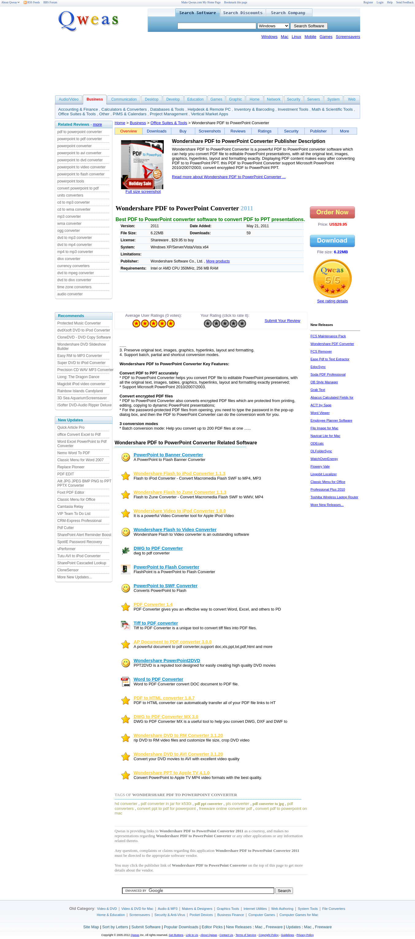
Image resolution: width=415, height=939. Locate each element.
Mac (284, 36)
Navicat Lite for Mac (325, 436)
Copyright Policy (269, 935)
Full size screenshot (143, 191)
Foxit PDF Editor (70, 492)
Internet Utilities (255, 908)
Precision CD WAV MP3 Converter (85, 370)
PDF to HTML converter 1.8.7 (164, 698)
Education (195, 99)
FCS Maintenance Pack (328, 336)
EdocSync (318, 367)
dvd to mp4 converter (74, 245)
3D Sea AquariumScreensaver (82, 398)
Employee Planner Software (331, 420)
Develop (173, 99)
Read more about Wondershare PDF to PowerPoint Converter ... (229, 176)
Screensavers (348, 36)
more (97, 124)
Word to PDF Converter (158, 679)
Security (293, 99)
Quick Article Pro (71, 427)
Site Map (91, 927)
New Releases (239, 927)
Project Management (169, 114)
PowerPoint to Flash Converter (166, 567)
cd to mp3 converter (73, 202)
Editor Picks (212, 927)
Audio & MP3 (167, 908)
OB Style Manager (324, 382)
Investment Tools (293, 109)
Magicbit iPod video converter (81, 384)
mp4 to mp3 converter (75, 252)
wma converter (69, 223)
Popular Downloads (181, 927)
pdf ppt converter (209, 804)
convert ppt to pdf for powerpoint (166, 808)
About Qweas (10, 2)
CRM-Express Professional (79, 521)
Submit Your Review (282, 320)
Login (380, 2)
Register (368, 2)
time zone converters (74, 287)
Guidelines (287, 935)
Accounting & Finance (78, 109)
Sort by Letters (115, 927)
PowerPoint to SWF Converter (165, 585)
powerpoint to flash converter (81, 174)
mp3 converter (69, 216)
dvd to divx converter (74, 280)
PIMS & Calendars (130, 114)
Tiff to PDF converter (156, 623)
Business (138, 123)
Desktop (151, 99)
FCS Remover (321, 351)
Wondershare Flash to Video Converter (175, 529)
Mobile (310, 36)
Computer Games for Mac (299, 915)
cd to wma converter (73, 209)
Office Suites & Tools (77, 114)
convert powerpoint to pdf (78, 188)
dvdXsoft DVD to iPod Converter (83, 330)
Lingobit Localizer (323, 474)
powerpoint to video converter (81, 167)
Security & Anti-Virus (169, 915)
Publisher (318, 131)
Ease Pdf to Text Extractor (329, 359)
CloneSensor (67, 570)
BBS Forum (50, 2)
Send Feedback (405, 2)
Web (351, 99)
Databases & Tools (167, 109)
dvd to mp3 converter (74, 238)
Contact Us (226, 935)
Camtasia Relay (70, 506)
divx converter (68, 259)
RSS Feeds (32, 2)
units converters (70, 195)
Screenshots (210, 131)
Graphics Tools (228, 908)
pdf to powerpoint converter (79, 132)
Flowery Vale (320, 466)
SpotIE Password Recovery (79, 542)
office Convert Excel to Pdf (79, 434)
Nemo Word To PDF (73, 453)
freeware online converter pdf (225, 808)
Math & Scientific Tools (332, 109)
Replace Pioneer (71, 467)
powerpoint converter (74, 146)
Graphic (235, 99)
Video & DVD (107, 908)
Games (326, 36)
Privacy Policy (305, 935)
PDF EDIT (65, 474)
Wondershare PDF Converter (332, 344)
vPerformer (66, 549)
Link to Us (192, 935)
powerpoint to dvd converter (80, 160)
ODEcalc (317, 443)
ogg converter (68, 230)
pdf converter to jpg (268, 804)
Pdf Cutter (65, 528)
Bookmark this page (235, 2)
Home (255, 99)
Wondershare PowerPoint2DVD (167, 660)
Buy (183, 131)
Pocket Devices (201, 915)
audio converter (70, 294)
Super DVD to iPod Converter (81, 363)
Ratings (265, 131)
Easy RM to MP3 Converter (79, 356)
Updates (293, 927)
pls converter (237, 803)
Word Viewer (320, 413)
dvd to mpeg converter (75, 273)
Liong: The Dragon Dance (78, 377)
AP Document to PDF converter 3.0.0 (173, 641)
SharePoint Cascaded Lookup (81, 563)
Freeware (274, 927)
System (333, 99)
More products (218, 261)
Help (390, 2)
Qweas (135, 935)
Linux (296, 36)
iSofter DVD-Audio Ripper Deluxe (84, 405)
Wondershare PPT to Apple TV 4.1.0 (172, 772)
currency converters (73, 266)
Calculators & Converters (124, 109)
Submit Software (146, 927)
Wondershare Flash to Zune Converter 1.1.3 (180, 492)
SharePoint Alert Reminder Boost (84, 535)
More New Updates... (74, 577)
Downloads (156, 131)
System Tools (308, 908)
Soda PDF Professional (327, 374)
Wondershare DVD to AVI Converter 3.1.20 (178, 754)
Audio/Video (69, 99)
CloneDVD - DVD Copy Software (84, 337)
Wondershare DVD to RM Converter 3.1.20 (178, 735)
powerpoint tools (70, 181)
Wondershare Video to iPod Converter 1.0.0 (180, 510)
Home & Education (111, 915)
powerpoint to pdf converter (79, 139)
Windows (269, 36)
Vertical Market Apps (209, 114)
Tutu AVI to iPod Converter (79, 556)
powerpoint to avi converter (79, 153)
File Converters (333, 908)
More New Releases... (327, 505)
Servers (313, 99)
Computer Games (261, 915)
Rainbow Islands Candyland (80, 391)
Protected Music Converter (79, 323)
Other (104, 114)
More (344, 131)
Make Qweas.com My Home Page (200, 2)
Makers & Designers (197, 908)
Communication (124, 99)
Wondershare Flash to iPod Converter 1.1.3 (179, 473)
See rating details (332, 301)
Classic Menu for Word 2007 (80, 460)
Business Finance (230, 915)
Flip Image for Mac (324, 428)
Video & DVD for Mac (137, 908)
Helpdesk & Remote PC (209, 109)
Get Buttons (176, 935)
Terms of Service (245, 935)
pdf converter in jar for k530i (166, 803)
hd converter (126, 803)
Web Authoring (282, 908)
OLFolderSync (321, 451)
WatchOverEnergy (324, 459)
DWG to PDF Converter (158, 548)
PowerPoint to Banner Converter (168, 454)
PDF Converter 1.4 (153, 604)
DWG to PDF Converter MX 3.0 (166, 716)
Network (273, 99)
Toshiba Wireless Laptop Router (334, 497)
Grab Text (317, 390)
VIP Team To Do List (73, 514)
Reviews (238, 131)
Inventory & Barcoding (254, 109)
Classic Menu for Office (76, 499)
